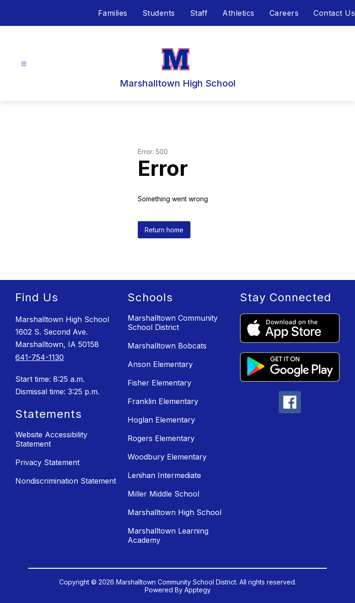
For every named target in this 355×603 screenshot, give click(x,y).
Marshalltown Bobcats (167, 345)
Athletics (238, 13)
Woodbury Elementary (167, 456)
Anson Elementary (160, 364)
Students (158, 13)
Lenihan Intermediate (164, 475)
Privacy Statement (47, 462)
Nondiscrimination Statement (65, 480)
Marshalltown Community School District (173, 322)
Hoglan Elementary (161, 419)
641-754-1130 (39, 357)
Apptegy (197, 590)
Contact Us (334, 13)
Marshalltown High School (174, 512)
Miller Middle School (163, 493)
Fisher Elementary (159, 382)
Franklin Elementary (163, 401)
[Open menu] (23, 64)
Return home (164, 230)
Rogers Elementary (161, 438)
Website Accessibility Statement (51, 439)
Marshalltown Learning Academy (168, 535)
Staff (199, 13)
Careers (284, 13)
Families (113, 13)
